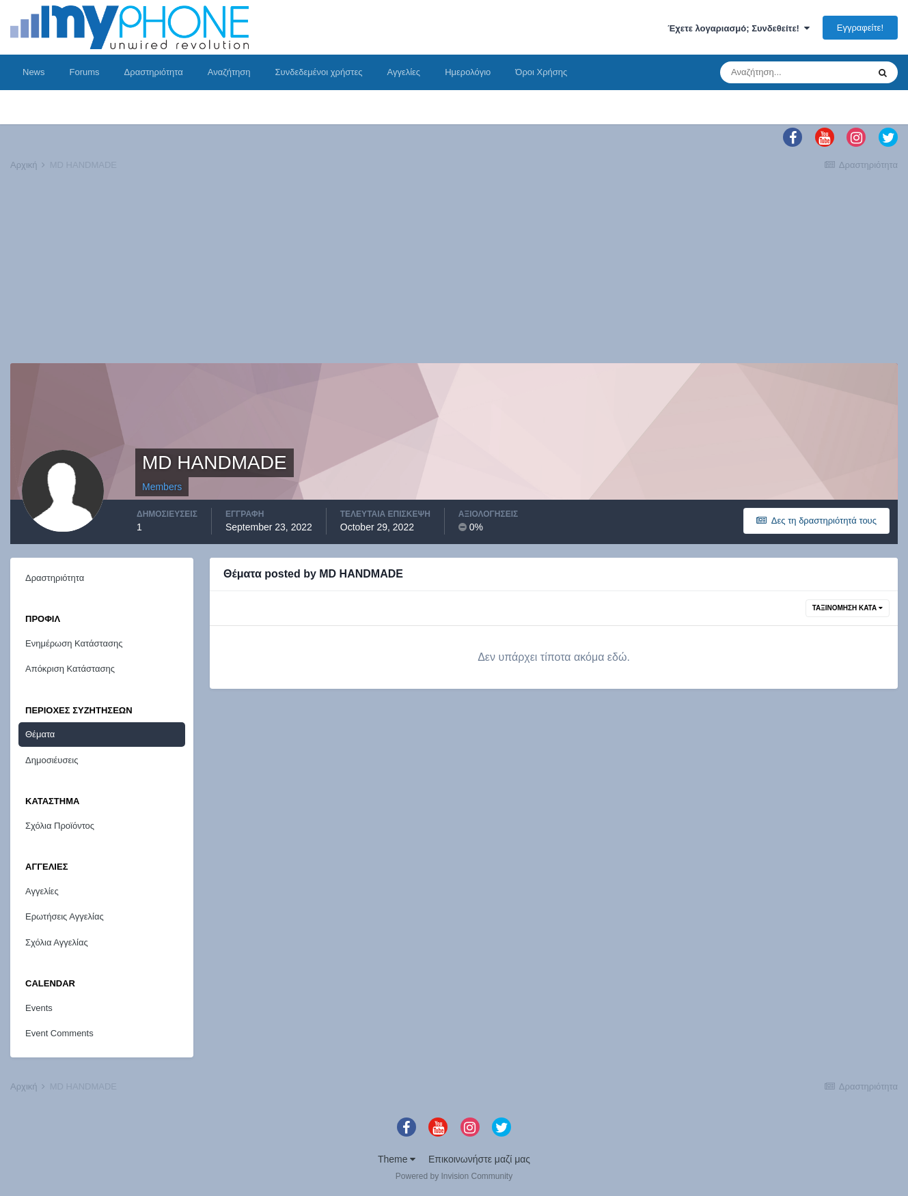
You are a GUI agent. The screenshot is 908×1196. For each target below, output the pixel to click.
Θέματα (40, 734)
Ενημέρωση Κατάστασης (74, 643)
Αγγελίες (403, 72)
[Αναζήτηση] (794, 72)
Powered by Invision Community (454, 1176)
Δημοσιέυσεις (51, 760)
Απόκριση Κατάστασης (70, 669)
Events (39, 1008)
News (34, 72)
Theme (396, 1159)
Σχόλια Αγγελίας (56, 942)
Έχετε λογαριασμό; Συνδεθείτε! (739, 28)
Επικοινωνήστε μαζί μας (479, 1159)
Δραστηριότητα (153, 72)
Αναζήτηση (229, 72)
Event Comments (59, 1033)
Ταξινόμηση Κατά (847, 608)
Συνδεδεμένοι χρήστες (319, 72)
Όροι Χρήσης (541, 72)
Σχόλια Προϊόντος (59, 826)
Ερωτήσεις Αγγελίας (64, 916)
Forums (85, 72)
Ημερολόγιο (468, 72)
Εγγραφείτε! (860, 28)
